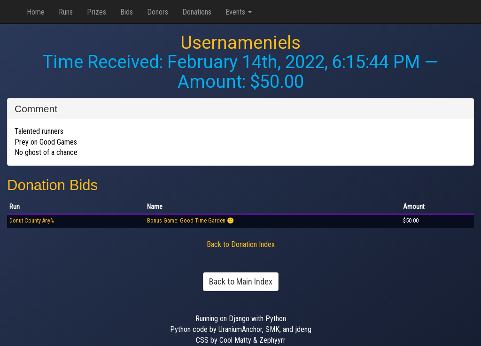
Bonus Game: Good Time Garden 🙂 (190, 220)
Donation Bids (52, 185)
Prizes (96, 12)
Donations (196, 12)
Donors (157, 12)
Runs (66, 12)
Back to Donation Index (241, 244)
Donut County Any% (31, 220)
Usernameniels (240, 42)
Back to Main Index (240, 281)
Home (36, 12)
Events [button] (238, 12)
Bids (126, 12)
